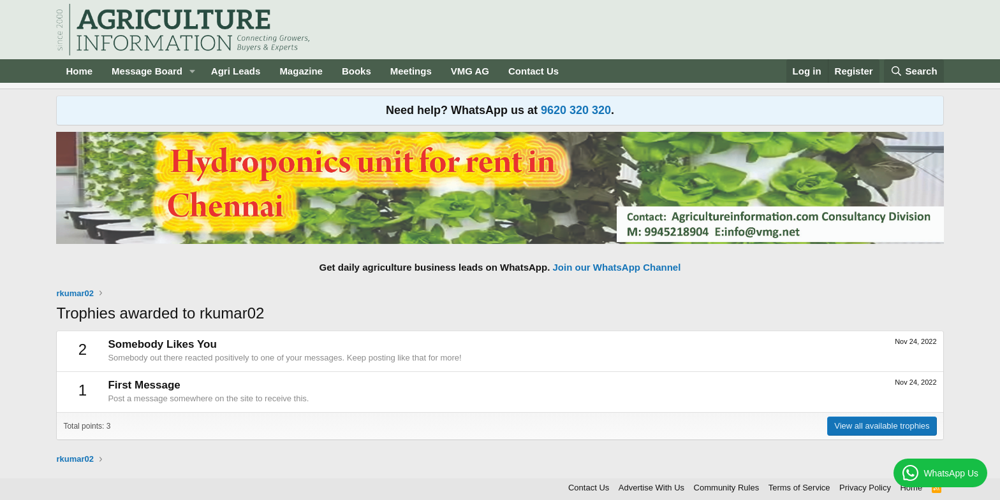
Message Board (147, 71)
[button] (193, 71)
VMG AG (470, 71)
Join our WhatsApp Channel (617, 267)
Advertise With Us (651, 487)
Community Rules (727, 487)
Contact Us (533, 71)
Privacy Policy (865, 487)
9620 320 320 (576, 110)
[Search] (914, 71)
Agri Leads (236, 71)
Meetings (411, 71)
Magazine (301, 71)
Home (79, 71)
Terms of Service (799, 487)
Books (356, 71)
